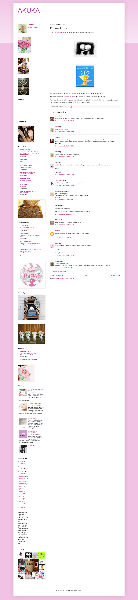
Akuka (57, 126)
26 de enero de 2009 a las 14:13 (64, 185)
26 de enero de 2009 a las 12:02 (64, 146)
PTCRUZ (57, 220)
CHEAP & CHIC (24, 185)
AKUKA (29, 10)
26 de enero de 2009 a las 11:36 (64, 121)
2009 (21, 474)
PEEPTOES (23, 159)
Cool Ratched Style (25, 167)
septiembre (22, 484)
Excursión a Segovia (25, 180)
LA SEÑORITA (24, 233)
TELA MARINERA (25, 241)
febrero (21, 501)
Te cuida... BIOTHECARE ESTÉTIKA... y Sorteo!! (35, 404)
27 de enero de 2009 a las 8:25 (64, 237)
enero (21, 504)
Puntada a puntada (26, 256)
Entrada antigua (115, 275)
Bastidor (59, 32)
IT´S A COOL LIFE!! (26, 166)
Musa (56, 116)
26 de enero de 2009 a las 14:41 (64, 200)
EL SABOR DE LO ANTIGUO (28, 359)
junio (20, 491)
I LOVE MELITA (24, 226)
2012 (21, 466)
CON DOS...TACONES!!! (27, 172)
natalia (57, 261)
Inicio (86, 275)
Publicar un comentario (59, 271)
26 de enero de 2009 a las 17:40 (64, 214)
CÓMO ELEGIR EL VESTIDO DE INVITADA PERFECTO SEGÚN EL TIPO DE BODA (29, 153)
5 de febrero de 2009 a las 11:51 (64, 268)
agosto (21, 486)
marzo (21, 499)
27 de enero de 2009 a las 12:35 (64, 255)
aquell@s (72, 96)
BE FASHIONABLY (25, 178)
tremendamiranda (25, 248)
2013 (21, 464)
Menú (21, 161)
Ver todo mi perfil (33, 27)
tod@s (67, 96)
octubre (21, 481)
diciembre (22, 476)
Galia (56, 162)
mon (56, 230)
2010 (21, 471)
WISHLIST (23, 186)
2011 (21, 469)
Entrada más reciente (57, 275)
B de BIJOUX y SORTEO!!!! (32, 431)
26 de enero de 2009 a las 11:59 (64, 131)
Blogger (79, 590)
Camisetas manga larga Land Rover (30, 243)
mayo (21, 494)
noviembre (22, 478)
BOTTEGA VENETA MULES (27, 173)
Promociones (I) (32, 418)
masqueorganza (60, 191)
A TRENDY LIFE (25, 150)
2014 (21, 461)
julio (20, 489)
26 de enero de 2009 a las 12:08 (64, 156)
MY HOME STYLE (25, 351)
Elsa (56, 137)
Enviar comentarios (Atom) (66, 278)
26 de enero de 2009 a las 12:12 (64, 174)
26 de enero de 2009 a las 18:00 (64, 225)
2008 (21, 507)
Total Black (31, 446)
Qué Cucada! (59, 180)
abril (20, 496)
